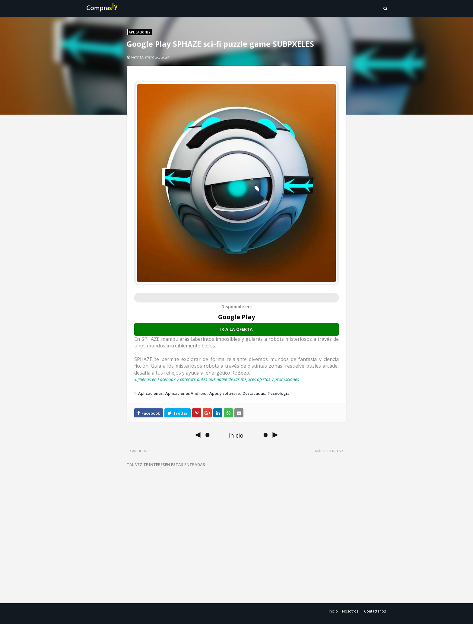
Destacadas (254, 393)
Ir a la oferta (236, 329)
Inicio (333, 611)
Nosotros (350, 611)
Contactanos (375, 611)
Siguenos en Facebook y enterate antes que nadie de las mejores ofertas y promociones (216, 379)
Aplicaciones (150, 393)
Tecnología (279, 393)
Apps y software (224, 393)
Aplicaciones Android (186, 393)
